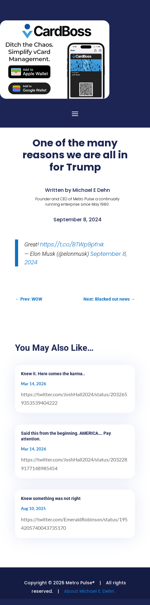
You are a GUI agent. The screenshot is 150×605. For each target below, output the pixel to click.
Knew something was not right (51, 498)
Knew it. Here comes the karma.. (53, 373)
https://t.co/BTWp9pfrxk (72, 244)
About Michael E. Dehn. (89, 591)
